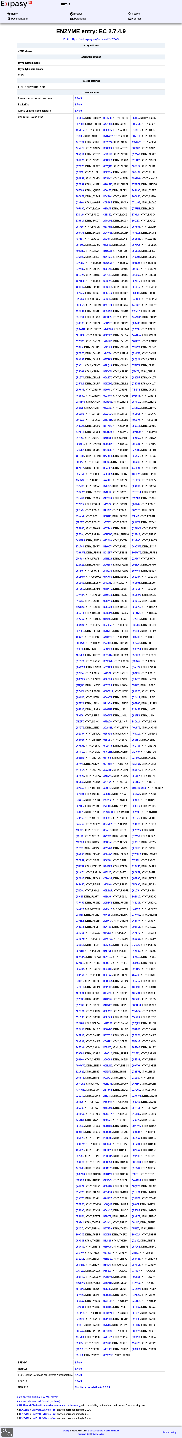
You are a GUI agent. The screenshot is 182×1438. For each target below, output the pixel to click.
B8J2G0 (136, 461)
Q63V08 (136, 323)
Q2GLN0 (107, 184)
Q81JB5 (80, 226)
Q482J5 (80, 425)
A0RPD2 (136, 341)
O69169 (107, 1343)
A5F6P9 (80, 1288)
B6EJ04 (136, 172)
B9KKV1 (107, 371)
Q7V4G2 (136, 914)
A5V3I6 (135, 974)
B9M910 (136, 570)
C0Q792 (107, 1041)
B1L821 (107, 1240)
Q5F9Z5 (136, 818)
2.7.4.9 (78, 98)
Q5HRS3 (80, 1113)
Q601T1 (135, 739)
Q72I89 (135, 1240)
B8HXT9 (136, 443)
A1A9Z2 (107, 504)
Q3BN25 (80, 1318)
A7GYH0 (107, 341)
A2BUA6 (136, 908)
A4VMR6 (136, 1180)
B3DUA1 (107, 250)
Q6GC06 (107, 1107)
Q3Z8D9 (136, 449)
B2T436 (136, 866)
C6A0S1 (80, 1240)
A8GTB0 (80, 1011)
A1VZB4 (107, 353)
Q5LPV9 (107, 1017)
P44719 (79, 600)
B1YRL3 (80, 299)
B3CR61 (107, 860)
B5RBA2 (136, 1029)
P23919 (107, 643)
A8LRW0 (136, 474)
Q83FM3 (80, 1264)
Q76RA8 (80, 1270)
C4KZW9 (136, 546)
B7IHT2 (107, 1216)
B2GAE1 (136, 709)
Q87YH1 (80, 950)
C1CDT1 (136, 1174)
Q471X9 (79, 437)
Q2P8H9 (107, 1318)
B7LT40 (80, 546)
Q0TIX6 (136, 504)
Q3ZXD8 (107, 455)
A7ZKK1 (107, 480)
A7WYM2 (80, 1089)
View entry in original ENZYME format (37, 1396)
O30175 (107, 190)
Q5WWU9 (108, 691)
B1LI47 (135, 516)
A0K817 (107, 299)
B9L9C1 (107, 818)
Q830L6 (107, 540)
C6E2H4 (136, 576)
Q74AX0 (107, 576)
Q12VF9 (136, 751)
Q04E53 (80, 854)
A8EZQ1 (136, 993)
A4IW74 (107, 570)
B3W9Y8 (108, 661)
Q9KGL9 (136, 600)
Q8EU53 (136, 848)
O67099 (80, 190)
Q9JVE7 (107, 824)
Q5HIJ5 (80, 1101)
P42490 (136, 190)
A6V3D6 (136, 938)
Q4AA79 (107, 745)
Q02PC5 (136, 926)
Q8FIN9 (80, 510)
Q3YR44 (107, 528)
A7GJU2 (107, 220)
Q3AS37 (107, 377)
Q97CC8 (136, 1246)
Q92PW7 (107, 974)
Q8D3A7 (80, 1300)
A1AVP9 (136, 1017)
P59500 (136, 292)
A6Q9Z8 (136, 1186)
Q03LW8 (80, 1174)
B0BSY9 (136, 148)
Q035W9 (80, 679)
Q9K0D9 (136, 824)
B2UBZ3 (136, 968)
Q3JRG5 (80, 323)
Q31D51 (79, 914)
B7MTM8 (136, 492)
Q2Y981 (107, 836)
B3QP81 (107, 389)
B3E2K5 (80, 1258)
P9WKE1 (136, 812)
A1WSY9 (80, 606)
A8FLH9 (107, 347)
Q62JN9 (107, 311)
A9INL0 (136, 262)
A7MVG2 (136, 1282)
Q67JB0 (107, 1192)
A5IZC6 (107, 793)
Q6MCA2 (80, 872)
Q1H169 (107, 757)
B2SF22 (80, 564)
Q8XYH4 (107, 968)
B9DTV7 (107, 1174)
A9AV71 (80, 636)
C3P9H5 (107, 202)
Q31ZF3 (107, 1071)
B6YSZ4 (107, 1228)
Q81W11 (107, 208)
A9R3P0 (136, 1343)
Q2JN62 (136, 1198)
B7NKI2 (107, 492)
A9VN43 (107, 232)
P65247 (107, 1047)
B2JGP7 (107, 866)
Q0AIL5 (107, 830)
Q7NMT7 (107, 588)
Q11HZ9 (135, 371)
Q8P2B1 (136, 1143)
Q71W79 (107, 721)
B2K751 (80, 1343)
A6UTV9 (136, 745)
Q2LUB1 (136, 1192)
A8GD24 (107, 1053)
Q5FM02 (80, 661)
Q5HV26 (136, 353)
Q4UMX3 (108, 999)
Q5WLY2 (80, 1083)
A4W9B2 (80, 540)
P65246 (136, 1047)
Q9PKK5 (80, 389)
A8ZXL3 (80, 468)
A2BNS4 (107, 920)
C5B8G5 (80, 528)
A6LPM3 (107, 419)
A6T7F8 (80, 655)
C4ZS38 (107, 498)
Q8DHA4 (107, 1246)
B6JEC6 (80, 160)
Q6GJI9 (80, 1107)
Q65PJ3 (80, 232)
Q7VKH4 (80, 594)
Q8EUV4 (80, 733)
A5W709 (108, 938)
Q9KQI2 (107, 1288)
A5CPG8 (136, 413)
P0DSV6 (136, 1276)
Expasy (66, 1430)
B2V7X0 (80, 1192)
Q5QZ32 (136, 643)
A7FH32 (107, 1337)
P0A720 (136, 510)
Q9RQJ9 (107, 365)
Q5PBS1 (80, 184)
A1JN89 (80, 1337)
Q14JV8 (80, 558)
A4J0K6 (136, 468)
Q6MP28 (136, 244)
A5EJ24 (80, 274)
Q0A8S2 (80, 178)
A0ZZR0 (80, 250)
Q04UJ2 (80, 697)
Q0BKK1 (136, 564)
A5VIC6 (80, 715)
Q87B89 (107, 1331)
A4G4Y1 (107, 636)
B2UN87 (136, 160)
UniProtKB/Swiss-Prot (44, 1409)
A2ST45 (136, 763)
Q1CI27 (79, 1349)
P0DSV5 (107, 1276)
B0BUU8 (136, 1005)
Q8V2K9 (107, 359)
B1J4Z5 (136, 944)
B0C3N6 (136, 123)
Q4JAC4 (80, 1186)
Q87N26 (80, 1294)
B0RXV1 (107, 1312)
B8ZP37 (136, 1150)
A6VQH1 (80, 154)
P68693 (107, 1270)
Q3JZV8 (136, 1119)
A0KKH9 (107, 154)
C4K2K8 (107, 1005)
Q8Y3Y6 (80, 727)
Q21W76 (80, 166)
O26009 (136, 630)
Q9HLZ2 (136, 1216)
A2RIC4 (107, 673)
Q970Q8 (80, 123)
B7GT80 (80, 256)
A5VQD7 (80, 286)
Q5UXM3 (136, 606)
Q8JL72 (136, 522)
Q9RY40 (136, 455)
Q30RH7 (107, 1186)
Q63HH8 (107, 226)
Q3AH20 (107, 1210)
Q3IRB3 (80, 818)
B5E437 (136, 1137)
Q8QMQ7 (80, 443)
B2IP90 (136, 1156)
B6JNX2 (80, 624)
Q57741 (79, 763)
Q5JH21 (107, 1222)
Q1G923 (136, 661)
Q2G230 (80, 1095)
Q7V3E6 (80, 920)
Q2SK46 (107, 600)
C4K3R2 (80, 618)
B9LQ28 (107, 606)
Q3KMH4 (80, 401)
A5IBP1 (135, 685)
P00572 (136, 1331)
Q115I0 (135, 1252)
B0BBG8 (107, 401)
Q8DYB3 (107, 1125)
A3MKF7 (136, 305)
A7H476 (136, 347)
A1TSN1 (136, 860)
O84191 (79, 407)
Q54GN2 (80, 474)
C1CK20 (80, 1180)
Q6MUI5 (80, 805)
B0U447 (80, 1331)
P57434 (80, 292)
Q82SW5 (136, 830)
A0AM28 (107, 727)
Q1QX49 (107, 407)
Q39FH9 (107, 305)
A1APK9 (107, 884)
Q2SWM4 (80, 329)
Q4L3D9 (136, 1113)
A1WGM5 (80, 1282)
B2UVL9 (107, 630)
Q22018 (136, 329)
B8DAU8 (136, 721)
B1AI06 (107, 1264)
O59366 (136, 962)
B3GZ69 (107, 148)
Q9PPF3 (80, 353)
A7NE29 (107, 558)
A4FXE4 (80, 769)
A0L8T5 (136, 727)
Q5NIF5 (80, 570)
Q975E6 (107, 117)
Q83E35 (136, 425)
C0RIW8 (107, 280)
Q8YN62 (107, 848)
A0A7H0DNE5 (139, 787)
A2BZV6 (107, 902)
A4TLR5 (107, 1349)
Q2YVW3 (136, 1095)
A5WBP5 (80, 956)
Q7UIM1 (79, 981)
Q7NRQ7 (136, 407)
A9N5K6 (80, 1041)
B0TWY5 (136, 552)
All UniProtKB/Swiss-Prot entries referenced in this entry (48, 1405)
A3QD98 (107, 1059)
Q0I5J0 (136, 636)
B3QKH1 (80, 987)
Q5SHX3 (80, 1246)
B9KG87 (80, 359)
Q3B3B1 (136, 383)
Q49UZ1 (107, 1119)
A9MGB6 (108, 1023)
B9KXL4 (136, 1234)
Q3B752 (80, 449)
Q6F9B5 (107, 130)
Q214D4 (136, 981)
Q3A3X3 (80, 1198)
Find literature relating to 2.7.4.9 (92, 1387)
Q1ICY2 (107, 932)
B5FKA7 (80, 1029)
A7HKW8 (80, 552)
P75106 (107, 805)
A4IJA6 (107, 582)
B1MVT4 (107, 703)
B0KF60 (107, 944)
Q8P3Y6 (136, 1312)
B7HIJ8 (136, 214)
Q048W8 (80, 667)
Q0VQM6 (107, 166)
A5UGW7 (136, 594)
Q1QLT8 (80, 836)
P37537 (80, 238)
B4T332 (107, 1035)
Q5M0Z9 (107, 1168)
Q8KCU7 (136, 401)
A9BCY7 (107, 908)
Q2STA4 (136, 793)
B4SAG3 (80, 884)
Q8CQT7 (107, 1113)
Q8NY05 (136, 1107)
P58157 (135, 117)
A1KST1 (79, 830)
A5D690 (136, 884)
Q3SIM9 (80, 1252)
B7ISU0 (80, 214)
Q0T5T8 (80, 1077)
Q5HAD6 (107, 534)
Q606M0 (80, 757)
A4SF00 (80, 395)
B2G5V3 (107, 715)
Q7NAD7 (80, 799)
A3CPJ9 (80, 1168)
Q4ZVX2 (136, 950)
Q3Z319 (135, 1077)
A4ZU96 (107, 123)
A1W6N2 (136, 142)
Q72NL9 (136, 697)
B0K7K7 (80, 1234)
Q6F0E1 (107, 739)
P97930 (80, 793)
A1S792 (136, 1053)
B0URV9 (80, 643)
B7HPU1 (80, 220)
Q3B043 (80, 1210)
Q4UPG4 (80, 1312)
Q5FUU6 (136, 588)
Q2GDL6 (136, 534)
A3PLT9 (136, 365)
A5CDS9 (80, 860)
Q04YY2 (107, 697)
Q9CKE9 (136, 872)
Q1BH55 (107, 317)
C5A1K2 (80, 1222)
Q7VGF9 (136, 618)
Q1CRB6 (136, 624)
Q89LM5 (107, 268)
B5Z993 (107, 624)
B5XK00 (80, 1162)
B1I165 (106, 461)
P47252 (107, 799)
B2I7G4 (107, 1325)
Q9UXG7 (80, 117)
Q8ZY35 (136, 956)
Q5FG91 (80, 534)
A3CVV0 (107, 775)
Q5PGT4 (136, 1035)
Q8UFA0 (107, 160)
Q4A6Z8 (80, 812)
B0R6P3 (107, 612)
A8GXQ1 (80, 993)
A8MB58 (80, 335)
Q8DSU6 (107, 1131)
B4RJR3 (80, 824)
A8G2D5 (136, 902)
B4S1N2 (107, 178)
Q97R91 (79, 1156)
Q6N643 (107, 981)
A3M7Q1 (80, 142)
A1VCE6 (80, 842)
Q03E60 (136, 878)
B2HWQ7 (108, 136)
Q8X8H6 (136, 486)
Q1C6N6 (136, 1337)
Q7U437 (80, 866)
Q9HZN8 (80, 932)
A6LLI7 (135, 1222)
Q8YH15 (136, 280)
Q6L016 (136, 890)
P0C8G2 (136, 196)
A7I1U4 (79, 347)
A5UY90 (80, 1017)
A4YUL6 (107, 274)
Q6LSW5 (108, 890)
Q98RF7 (136, 805)
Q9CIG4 (80, 673)
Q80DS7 (107, 443)
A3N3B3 (80, 148)
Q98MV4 (80, 974)
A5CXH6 (107, 1282)
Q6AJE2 (107, 468)
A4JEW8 (108, 329)
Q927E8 (136, 715)
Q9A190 (136, 1131)
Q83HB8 (136, 1258)
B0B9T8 (136, 395)
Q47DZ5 (107, 449)
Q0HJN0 (108, 1065)
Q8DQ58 (107, 1162)
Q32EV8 (136, 1071)
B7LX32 (80, 498)
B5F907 (80, 1023)
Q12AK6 (107, 896)
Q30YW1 (107, 854)
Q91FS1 (79, 649)
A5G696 (136, 582)
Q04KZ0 (80, 1137)
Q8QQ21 (136, 359)
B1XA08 (136, 498)
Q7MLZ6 (136, 1294)
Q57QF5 (136, 1023)
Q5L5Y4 (80, 377)
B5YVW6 (80, 492)
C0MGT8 (136, 1162)
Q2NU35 (107, 1083)
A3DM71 (80, 1119)
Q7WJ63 (80, 262)
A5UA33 (107, 594)
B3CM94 (136, 1300)
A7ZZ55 (80, 504)
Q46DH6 (107, 751)
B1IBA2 (107, 1150)
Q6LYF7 (136, 775)
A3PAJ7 (80, 902)
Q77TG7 (136, 1270)
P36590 (80, 1053)
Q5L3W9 (80, 576)
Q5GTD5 (107, 1306)
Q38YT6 (136, 679)
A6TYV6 (107, 1089)
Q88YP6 (107, 679)
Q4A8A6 (80, 745)
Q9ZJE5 (80, 630)
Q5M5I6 (136, 1168)
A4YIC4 (107, 781)
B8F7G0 (80, 588)
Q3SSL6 (136, 842)
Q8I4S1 (79, 896)
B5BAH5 (136, 1041)
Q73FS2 (107, 1300)
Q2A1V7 (136, 558)
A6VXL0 (136, 733)
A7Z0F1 (107, 238)
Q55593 (136, 1210)
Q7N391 (80, 890)
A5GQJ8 (107, 1204)
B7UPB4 (136, 480)
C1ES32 (107, 214)
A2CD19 (80, 908)
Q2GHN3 (136, 528)
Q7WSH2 (136, 854)
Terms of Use (84, 1433)
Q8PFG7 (136, 1306)
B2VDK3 (136, 540)
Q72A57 (136, 836)
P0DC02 (107, 1137)
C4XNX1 (136, 1083)
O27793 (80, 787)
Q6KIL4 (136, 799)
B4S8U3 (136, 896)
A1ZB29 (80, 480)
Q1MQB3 (80, 685)
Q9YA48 (136, 154)
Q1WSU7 (107, 709)
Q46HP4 (136, 920)
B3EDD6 (107, 383)
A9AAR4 (107, 769)
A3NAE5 (107, 323)
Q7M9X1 (80, 1306)
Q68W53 (108, 1011)
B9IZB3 (136, 220)
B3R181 (107, 437)
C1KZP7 (80, 721)
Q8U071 (107, 962)
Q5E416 (79, 172)
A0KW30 (80, 1065)
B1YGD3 (107, 546)
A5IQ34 (107, 1095)
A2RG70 (80, 1150)
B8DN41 (107, 842)
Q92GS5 (80, 999)
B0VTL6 (136, 136)
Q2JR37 (107, 1198)
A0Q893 (107, 564)
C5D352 (80, 582)
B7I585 (79, 136)
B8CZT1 (80, 612)
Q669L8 (136, 1349)
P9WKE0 (108, 812)
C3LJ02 (136, 202)
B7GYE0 (136, 130)
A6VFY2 (136, 769)
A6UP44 (107, 787)
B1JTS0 (80, 317)
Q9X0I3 (80, 1228)
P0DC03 (107, 1156)
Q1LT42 (107, 244)
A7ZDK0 (80, 341)
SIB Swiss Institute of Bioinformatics (102, 1430)
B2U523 (80, 1071)
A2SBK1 (80, 311)
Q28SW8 (136, 649)
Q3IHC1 (107, 950)
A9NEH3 (80, 130)
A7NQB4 (136, 1011)
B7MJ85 (80, 486)
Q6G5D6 (136, 238)
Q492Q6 (136, 256)
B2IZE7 (79, 848)
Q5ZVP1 (80, 691)
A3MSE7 (80, 962)
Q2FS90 (136, 757)
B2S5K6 (136, 274)
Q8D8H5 (107, 1294)
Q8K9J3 (107, 292)
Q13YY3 (107, 872)
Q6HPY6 (136, 226)
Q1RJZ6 (107, 993)
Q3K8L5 (80, 944)
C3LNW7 (136, 1288)
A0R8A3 (80, 208)
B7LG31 (107, 486)
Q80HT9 (80, 1276)
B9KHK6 (136, 178)
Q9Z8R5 (107, 395)
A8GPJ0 (136, 987)
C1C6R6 (107, 1143)
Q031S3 (136, 673)
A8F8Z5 (136, 232)
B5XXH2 (107, 655)
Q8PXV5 (80, 775)
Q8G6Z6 (136, 250)
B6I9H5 (107, 516)
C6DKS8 (107, 878)
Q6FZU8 (80, 244)
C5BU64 (80, 1216)
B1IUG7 (107, 510)
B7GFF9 (136, 184)
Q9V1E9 (107, 956)
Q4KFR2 (136, 932)
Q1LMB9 (107, 431)
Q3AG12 (80, 365)
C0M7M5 (136, 1125)
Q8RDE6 (107, 335)
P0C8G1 (107, 196)
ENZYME (65, 4)
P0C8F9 (80, 196)
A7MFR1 (80, 431)
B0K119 (107, 1234)
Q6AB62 (136, 437)
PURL (66, 39)
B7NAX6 (80, 516)
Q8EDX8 (136, 1059)
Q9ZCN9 (80, 1005)
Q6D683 (80, 878)
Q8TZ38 (107, 763)
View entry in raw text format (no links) (38, 1401)
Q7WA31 (107, 262)
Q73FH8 (136, 208)
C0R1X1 (135, 268)
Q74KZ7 (136, 667)
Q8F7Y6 (80, 703)
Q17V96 (107, 618)
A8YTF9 (107, 667)
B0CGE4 (107, 286)
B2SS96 (136, 1318)
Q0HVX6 (136, 1065)
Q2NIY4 (80, 202)
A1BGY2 (136, 389)
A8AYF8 (80, 1131)
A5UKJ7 (80, 781)
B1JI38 (79, 1355)
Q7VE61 (107, 914)
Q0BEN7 (80, 305)
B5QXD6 (107, 1029)
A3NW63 (136, 317)
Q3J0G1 (80, 371)
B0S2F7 (107, 552)
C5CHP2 (136, 655)
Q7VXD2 (80, 268)
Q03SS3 (80, 709)
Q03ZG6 (136, 703)
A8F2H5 (136, 999)
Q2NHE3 (136, 781)
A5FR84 (80, 455)
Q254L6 (80, 383)
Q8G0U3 (136, 286)
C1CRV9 (107, 1180)
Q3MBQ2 (107, 1258)
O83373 (107, 1252)
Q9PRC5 (136, 1264)
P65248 (107, 1101)
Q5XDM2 (80, 1143)
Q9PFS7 (136, 1325)
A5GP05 (80, 1204)
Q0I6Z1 (135, 1204)
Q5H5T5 (80, 1325)
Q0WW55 (108, 1355)
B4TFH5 (80, 1035)
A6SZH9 (107, 649)
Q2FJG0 (136, 1089)
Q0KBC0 (136, 431)
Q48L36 (80, 926)
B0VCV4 (107, 142)
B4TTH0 (80, 1047)
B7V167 (107, 926)
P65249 (136, 1101)
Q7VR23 (107, 256)
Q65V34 (107, 733)
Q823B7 (136, 377)
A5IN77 (135, 1228)
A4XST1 (107, 522)
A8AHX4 (107, 413)
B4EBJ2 (136, 299)
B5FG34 (107, 172)
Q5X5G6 (107, 685)
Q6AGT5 (136, 691)
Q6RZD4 (80, 968)
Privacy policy (97, 1433)
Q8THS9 (80, 751)
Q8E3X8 (80, 1125)
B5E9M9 (80, 413)
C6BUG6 (80, 739)
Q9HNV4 (136, 612)
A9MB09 (80, 280)
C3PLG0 (107, 987)
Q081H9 (80, 1059)
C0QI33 (80, 461)
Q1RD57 (80, 522)
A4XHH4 (136, 335)
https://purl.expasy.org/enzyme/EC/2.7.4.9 (95, 39)
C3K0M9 (80, 938)
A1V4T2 (136, 311)
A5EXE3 (107, 474)
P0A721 (107, 1077)
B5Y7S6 (107, 425)
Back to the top (169, 1432)
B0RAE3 (80, 419)
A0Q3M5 (136, 419)
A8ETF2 (136, 166)
